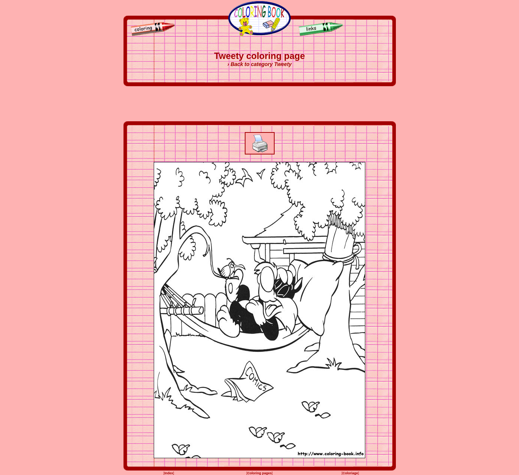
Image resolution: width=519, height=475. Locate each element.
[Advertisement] (259, 104)
